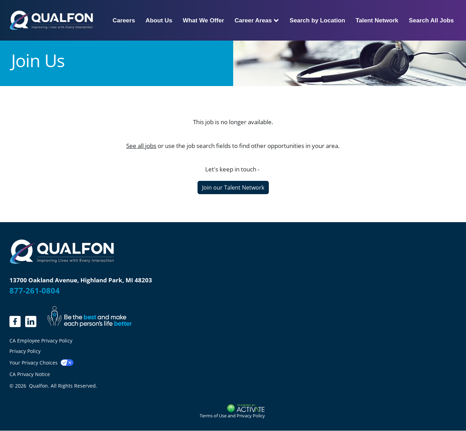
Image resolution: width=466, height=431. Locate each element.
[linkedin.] (15, 321)
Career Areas (257, 20)
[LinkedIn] (30, 321)
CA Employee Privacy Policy (40, 340)
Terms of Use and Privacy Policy (232, 415)
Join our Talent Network (233, 187)
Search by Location (317, 20)
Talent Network (377, 20)
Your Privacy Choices (33, 362)
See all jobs (141, 146)
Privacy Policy (25, 351)
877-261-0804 (34, 290)
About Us (158, 20)
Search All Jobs (431, 20)
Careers (124, 20)
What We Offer (203, 20)
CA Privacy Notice (29, 374)
